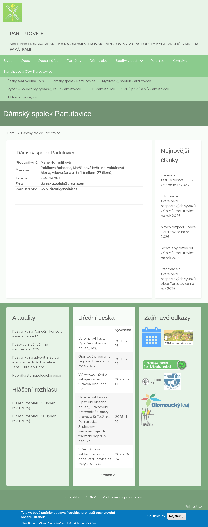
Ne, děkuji (176, 518)
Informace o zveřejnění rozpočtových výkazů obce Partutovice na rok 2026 (178, 279)
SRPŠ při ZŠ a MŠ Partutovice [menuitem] (145, 89)
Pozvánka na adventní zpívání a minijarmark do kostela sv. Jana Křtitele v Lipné (37, 362)
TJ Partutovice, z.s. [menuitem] (22, 97)
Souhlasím (156, 518)
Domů (11, 133)
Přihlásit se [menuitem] (193, 506)
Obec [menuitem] (25, 61)
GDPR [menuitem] (91, 497)
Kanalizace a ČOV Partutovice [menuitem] (28, 71)
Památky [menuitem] (74, 61)
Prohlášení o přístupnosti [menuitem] (123, 497)
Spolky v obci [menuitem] (126, 61)
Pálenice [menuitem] (157, 61)
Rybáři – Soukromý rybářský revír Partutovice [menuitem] (44, 89)
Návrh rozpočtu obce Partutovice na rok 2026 (178, 232)
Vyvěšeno (123, 330)
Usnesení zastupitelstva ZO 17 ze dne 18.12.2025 (177, 180)
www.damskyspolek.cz (59, 189)
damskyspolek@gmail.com (62, 184)
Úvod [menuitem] (8, 61)
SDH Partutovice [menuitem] (101, 89)
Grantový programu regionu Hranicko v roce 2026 (94, 361)
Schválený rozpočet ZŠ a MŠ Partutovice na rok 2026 (177, 253)
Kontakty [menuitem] (179, 61)
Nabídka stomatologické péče (36, 375)
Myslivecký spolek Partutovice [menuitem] (126, 81)
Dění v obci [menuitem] (99, 61)
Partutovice (27, 33)
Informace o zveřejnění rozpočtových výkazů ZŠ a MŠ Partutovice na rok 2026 (178, 206)
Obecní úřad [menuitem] (48, 61)
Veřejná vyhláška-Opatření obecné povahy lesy (92, 343)
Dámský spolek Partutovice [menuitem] (73, 81)
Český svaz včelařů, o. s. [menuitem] (25, 81)
